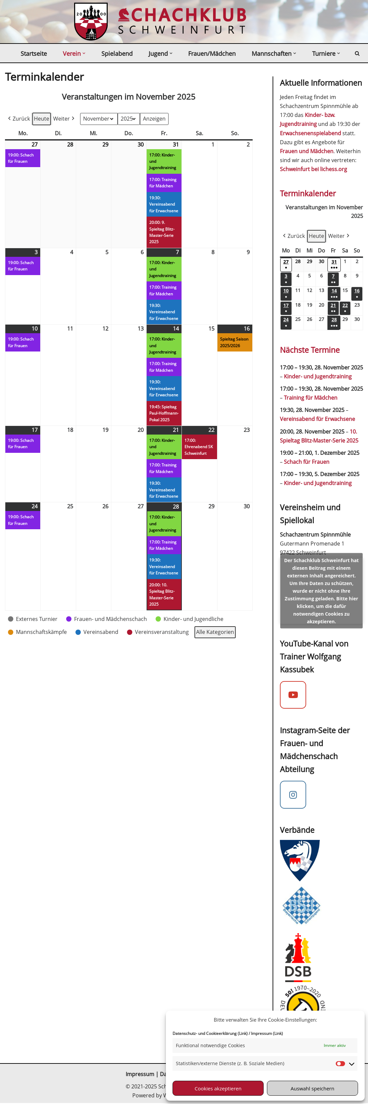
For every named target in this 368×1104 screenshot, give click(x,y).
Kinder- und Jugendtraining (318, 376)
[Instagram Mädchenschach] (293, 796)
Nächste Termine (310, 350)
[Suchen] (357, 53)
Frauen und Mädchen (306, 151)
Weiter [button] (64, 119)
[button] (83, 53)
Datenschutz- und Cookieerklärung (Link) (210, 1033)
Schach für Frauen (306, 462)
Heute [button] (41, 118)
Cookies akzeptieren (218, 1088)
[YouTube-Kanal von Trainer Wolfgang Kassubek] (293, 696)
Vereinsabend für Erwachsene (317, 419)
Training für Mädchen (310, 398)
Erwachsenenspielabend (310, 133)
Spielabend (117, 53)
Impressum (140, 1075)
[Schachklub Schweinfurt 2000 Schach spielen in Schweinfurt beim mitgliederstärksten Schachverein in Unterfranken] (91, 22)
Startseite (34, 53)
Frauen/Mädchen (212, 53)
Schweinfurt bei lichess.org (313, 169)
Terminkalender (308, 193)
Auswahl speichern (312, 1088)
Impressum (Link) (267, 1033)
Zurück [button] (18, 119)
